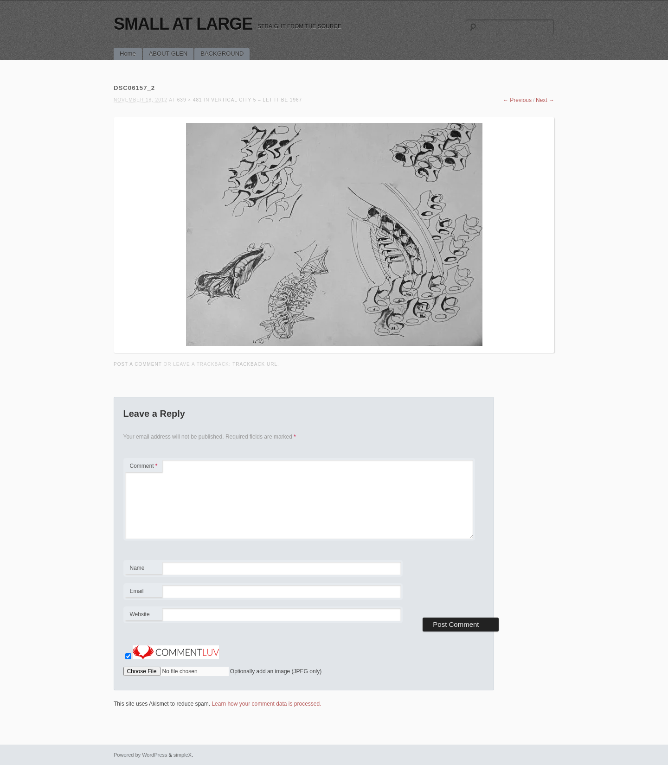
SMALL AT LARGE (183, 23)
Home (128, 53)
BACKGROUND (222, 53)
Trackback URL (254, 364)
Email (143, 592)
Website (140, 614)
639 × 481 (189, 99)
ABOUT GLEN (168, 53)
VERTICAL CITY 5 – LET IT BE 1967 (256, 99)
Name (143, 569)
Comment (144, 466)
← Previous (517, 100)
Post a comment (138, 364)
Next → (545, 100)
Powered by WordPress (140, 755)
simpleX (182, 755)
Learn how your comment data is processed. (266, 704)
